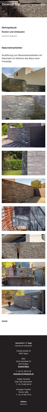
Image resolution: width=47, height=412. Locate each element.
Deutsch (23, 404)
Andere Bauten (9, 36)
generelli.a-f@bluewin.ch (23, 374)
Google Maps (23, 366)
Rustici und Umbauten (13, 32)
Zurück (5, 321)
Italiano (23, 402)
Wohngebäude (9, 27)
